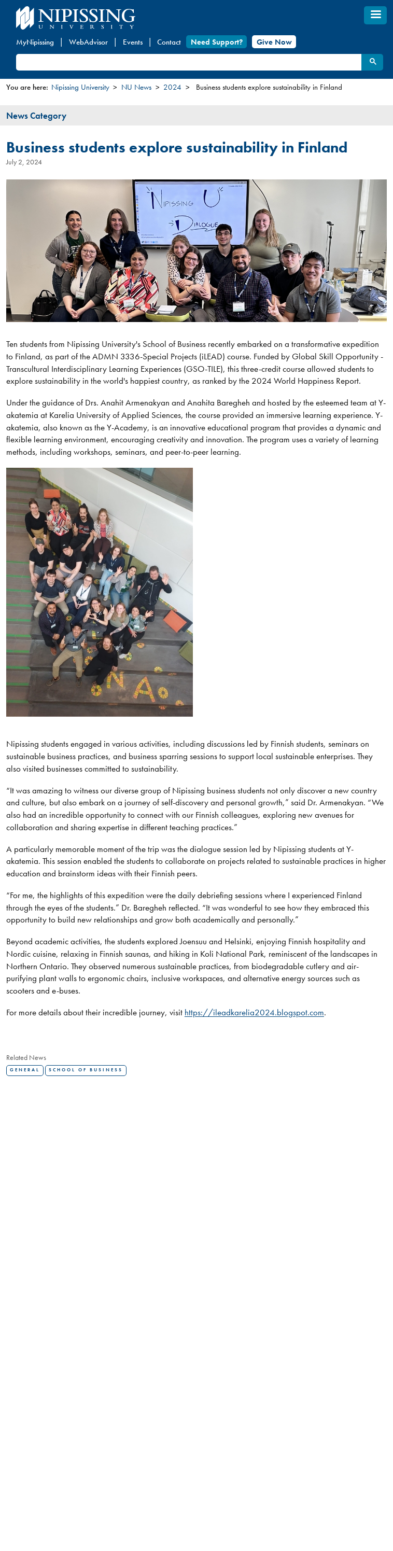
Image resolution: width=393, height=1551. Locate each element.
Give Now (274, 42)
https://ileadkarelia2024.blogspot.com (254, 1012)
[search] (188, 62)
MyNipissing (35, 42)
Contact (169, 42)
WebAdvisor (88, 42)
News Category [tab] (36, 115)
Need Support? (217, 42)
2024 (172, 87)
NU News (136, 87)
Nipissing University (80, 87)
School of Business (86, 1070)
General (25, 1070)
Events (133, 42)
